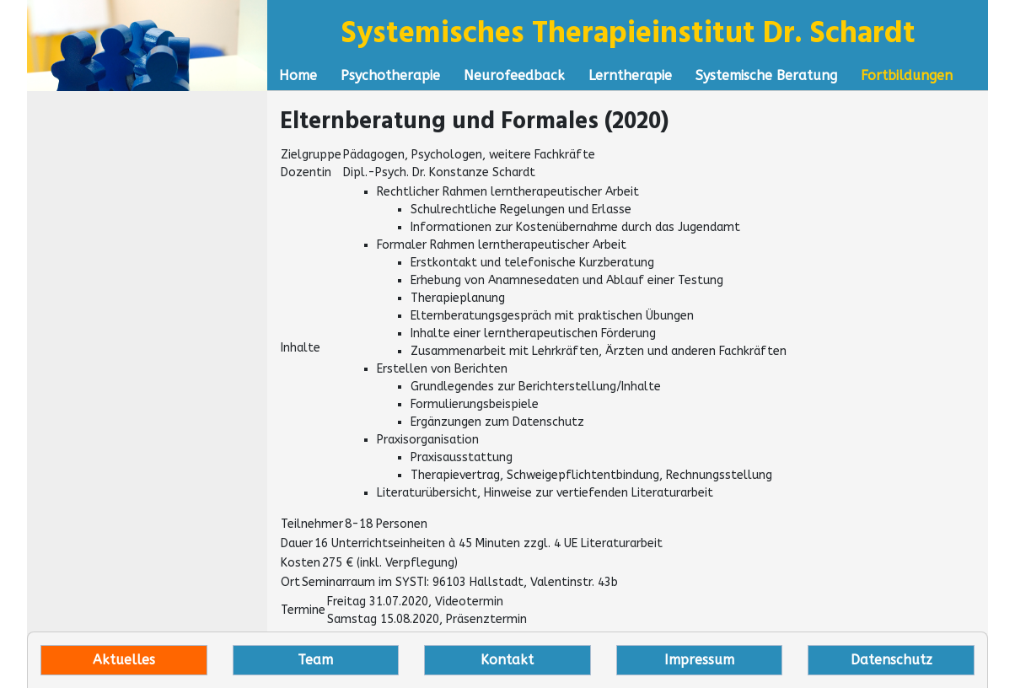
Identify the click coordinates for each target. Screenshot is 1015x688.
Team (315, 660)
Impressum (699, 660)
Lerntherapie (630, 75)
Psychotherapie (390, 75)
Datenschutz (891, 660)
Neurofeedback (514, 75)
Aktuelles (124, 660)
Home (298, 75)
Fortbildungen (907, 75)
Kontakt (507, 660)
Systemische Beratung (766, 75)
